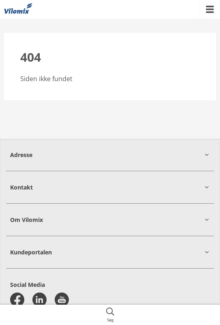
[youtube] (62, 300)
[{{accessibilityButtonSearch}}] (110, 315)
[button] (110, 155)
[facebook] (17, 300)
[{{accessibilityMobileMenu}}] (210, 9)
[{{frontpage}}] (18, 9)
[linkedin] (39, 300)
